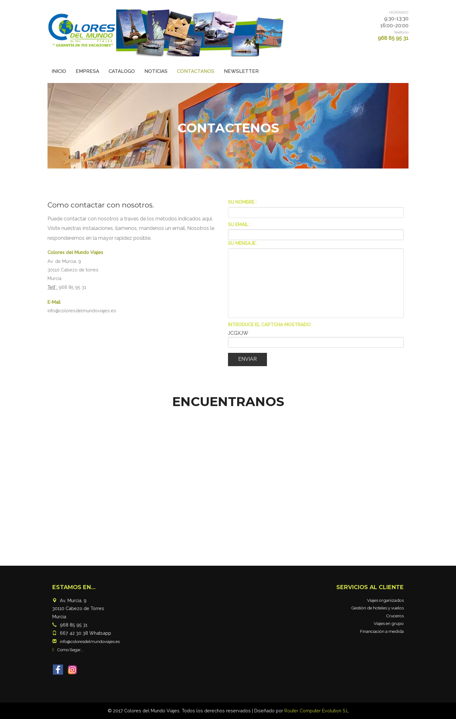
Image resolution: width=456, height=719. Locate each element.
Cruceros (395, 615)
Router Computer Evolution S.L (316, 710)
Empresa (87, 71)
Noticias (156, 71)
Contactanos (195, 71)
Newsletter (241, 71)
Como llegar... (70, 649)
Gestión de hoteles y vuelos (377, 607)
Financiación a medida (382, 631)
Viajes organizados (385, 600)
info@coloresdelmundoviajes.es (82, 310)
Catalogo (122, 71)
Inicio (59, 71)
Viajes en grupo (389, 623)
